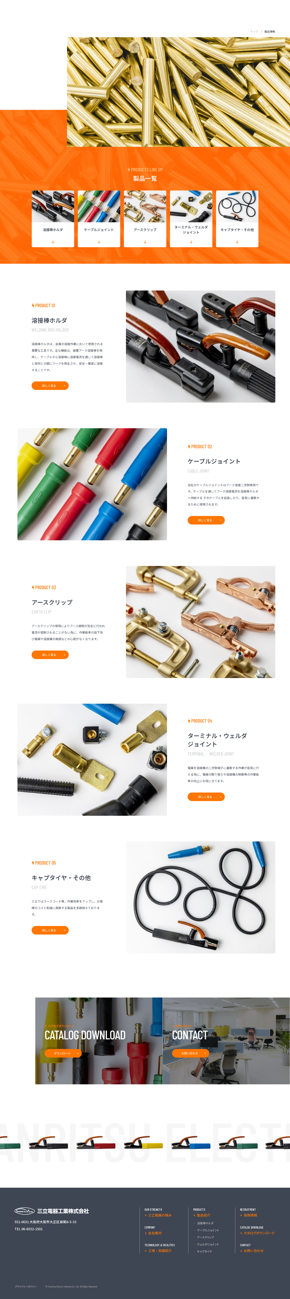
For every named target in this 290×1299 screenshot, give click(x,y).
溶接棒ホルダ (205, 1223)
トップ (254, 31)
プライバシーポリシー (25, 1286)
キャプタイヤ (204, 1251)
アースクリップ (205, 1237)
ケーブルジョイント (208, 1230)
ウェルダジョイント (208, 1244)
